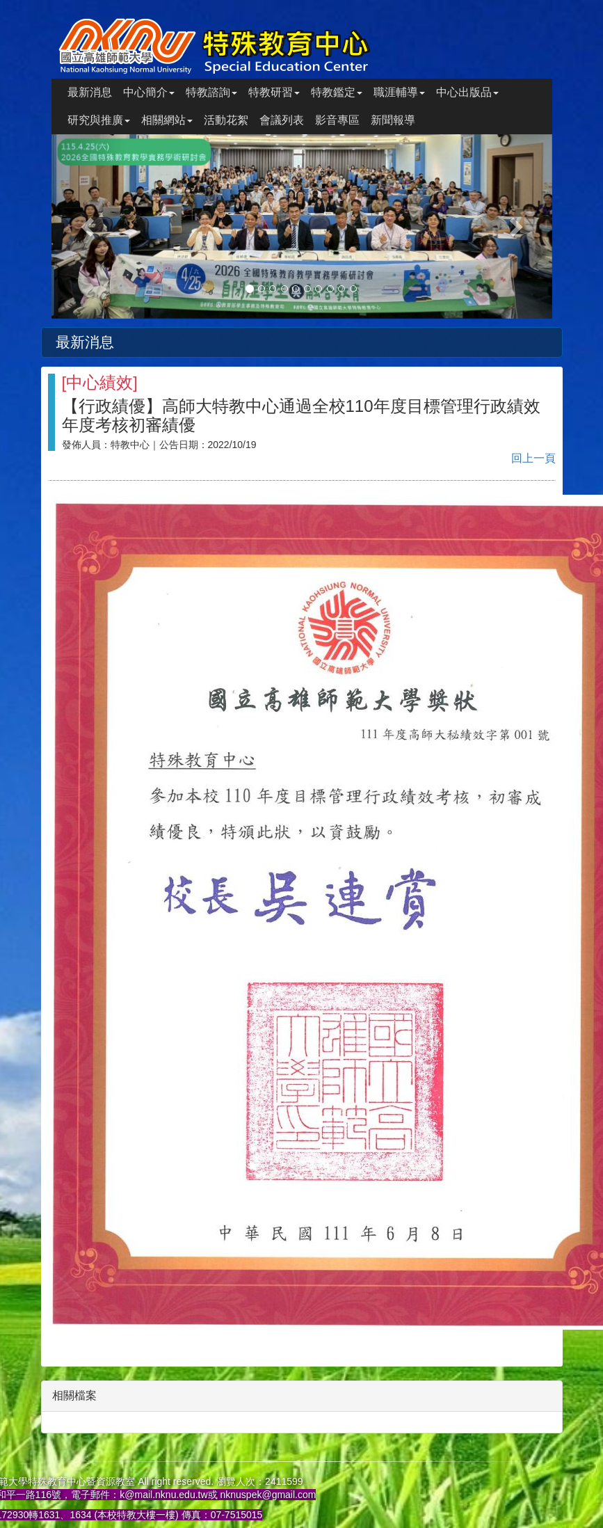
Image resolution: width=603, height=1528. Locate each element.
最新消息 (89, 92)
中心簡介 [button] (149, 92)
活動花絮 (226, 120)
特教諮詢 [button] (211, 92)
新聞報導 (393, 120)
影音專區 (337, 120)
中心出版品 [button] (467, 92)
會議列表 (281, 120)
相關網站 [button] (167, 120)
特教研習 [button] (274, 92)
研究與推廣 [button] (98, 120)
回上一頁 (533, 458)
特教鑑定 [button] (336, 92)
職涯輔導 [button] (399, 92)
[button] (89, 226)
